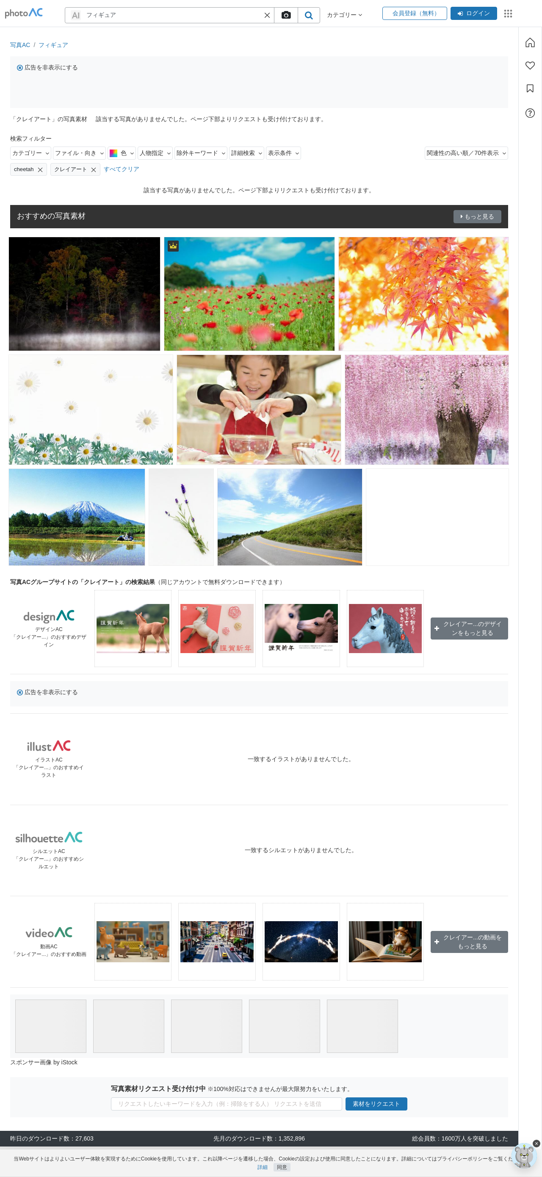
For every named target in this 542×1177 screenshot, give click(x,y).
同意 (282, 1167)
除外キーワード (201, 153)
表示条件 (283, 153)
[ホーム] (530, 42)
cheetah (28, 169)
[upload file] (286, 15)
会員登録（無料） (415, 13)
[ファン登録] (530, 65)
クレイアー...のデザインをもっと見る (468, 628)
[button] (267, 15)
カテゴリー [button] (344, 14)
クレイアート (75, 169)
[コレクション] (530, 88)
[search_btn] (309, 15)
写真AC (20, 45)
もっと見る (477, 216)
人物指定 (155, 153)
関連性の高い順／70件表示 (466, 153)
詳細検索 (246, 153)
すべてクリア (121, 169)
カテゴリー (30, 153)
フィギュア (53, 45)
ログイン (474, 13)
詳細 (262, 1167)
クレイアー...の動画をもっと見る (468, 942)
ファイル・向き (79, 153)
